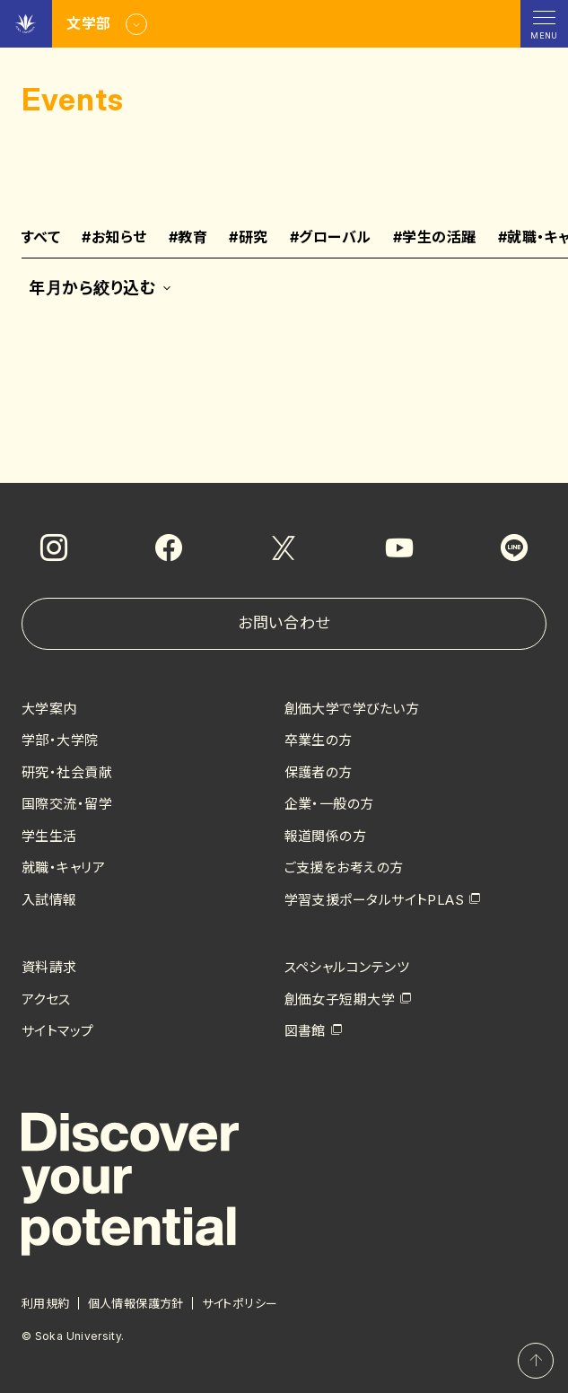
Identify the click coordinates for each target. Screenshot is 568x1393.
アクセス (46, 999)
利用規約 (46, 1303)
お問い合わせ (283, 623)
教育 (188, 238)
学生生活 (49, 836)
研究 (248, 238)
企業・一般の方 (329, 803)
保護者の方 (318, 772)
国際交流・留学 (67, 803)
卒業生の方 (318, 740)
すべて (41, 238)
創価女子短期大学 (340, 999)
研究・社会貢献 (67, 772)
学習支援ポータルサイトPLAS (374, 899)
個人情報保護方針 (136, 1303)
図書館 (305, 1030)
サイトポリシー (240, 1303)
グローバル (330, 238)
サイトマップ (58, 1030)
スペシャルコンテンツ (347, 967)
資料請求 (49, 967)
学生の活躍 (434, 238)
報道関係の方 (325, 836)
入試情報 (49, 899)
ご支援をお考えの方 (344, 867)
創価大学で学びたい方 (352, 708)
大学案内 (49, 708)
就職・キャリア (63, 867)
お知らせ (114, 238)
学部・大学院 (60, 740)
